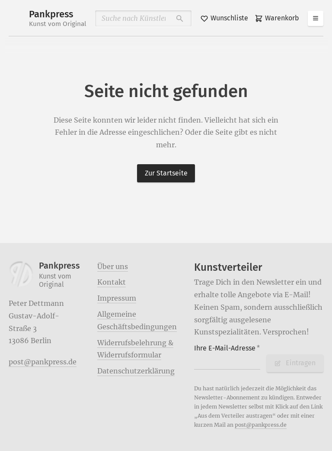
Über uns (112, 266)
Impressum (116, 298)
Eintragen (295, 363)
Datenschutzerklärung (136, 371)
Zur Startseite (166, 173)
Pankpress (57, 18)
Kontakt (111, 282)
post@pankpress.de (43, 361)
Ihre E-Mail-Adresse (227, 348)
